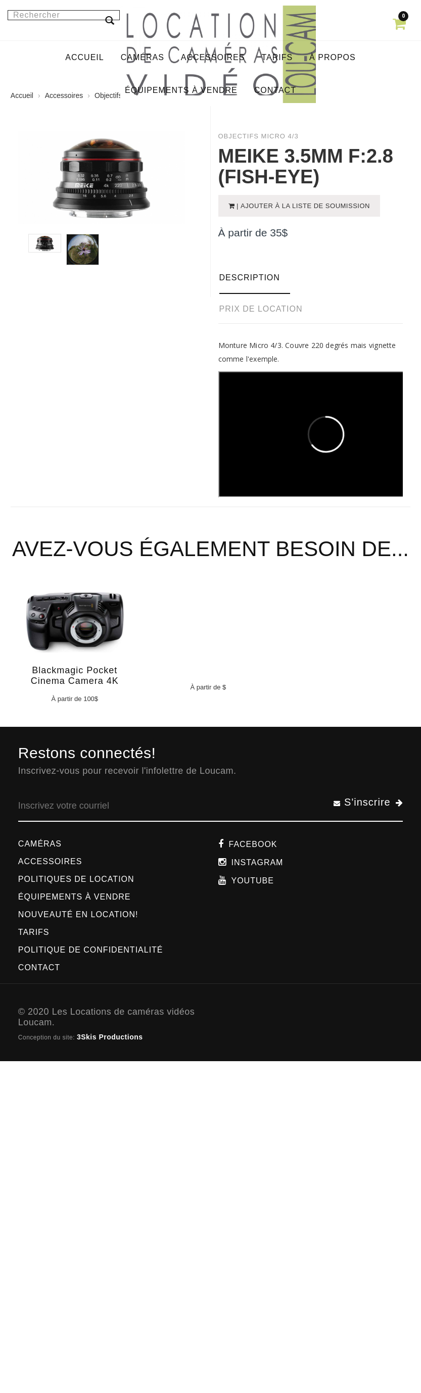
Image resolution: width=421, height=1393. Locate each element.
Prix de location (261, 309)
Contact (39, 967)
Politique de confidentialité (90, 950)
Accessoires (50, 861)
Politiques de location (76, 879)
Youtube (252, 880)
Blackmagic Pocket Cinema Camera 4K (75, 675)
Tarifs (34, 932)
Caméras (40, 843)
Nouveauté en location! (78, 914)
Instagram (257, 862)
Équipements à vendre (74, 896)
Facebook (253, 844)
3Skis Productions (110, 1037)
